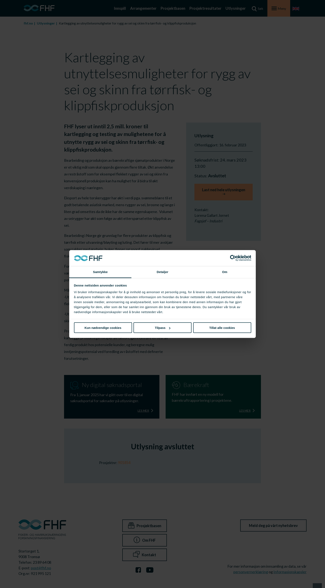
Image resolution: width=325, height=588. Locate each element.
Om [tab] (224, 271)
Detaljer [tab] (162, 271)
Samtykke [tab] (100, 271)
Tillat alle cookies (222, 328)
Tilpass (162, 328)
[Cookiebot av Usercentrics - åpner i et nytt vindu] (233, 258)
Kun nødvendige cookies (103, 328)
